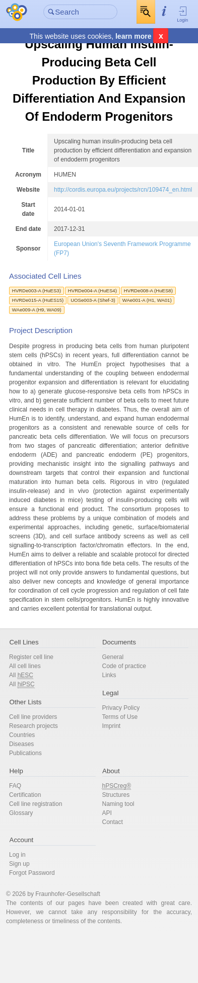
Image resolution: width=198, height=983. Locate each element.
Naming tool (118, 803)
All (21, 675)
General (113, 657)
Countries (22, 735)
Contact (112, 822)
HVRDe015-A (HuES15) (37, 300)
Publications (25, 753)
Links (109, 675)
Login (182, 14)
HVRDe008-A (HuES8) (148, 290)
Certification (25, 794)
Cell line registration (35, 803)
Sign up (19, 863)
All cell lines (25, 666)
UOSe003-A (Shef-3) (93, 300)
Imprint (111, 725)
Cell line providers (33, 716)
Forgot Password (32, 872)
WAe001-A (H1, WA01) (147, 300)
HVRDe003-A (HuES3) (36, 290)
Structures (116, 794)
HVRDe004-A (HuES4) (92, 290)
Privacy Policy (121, 707)
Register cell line (31, 657)
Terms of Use (120, 716)
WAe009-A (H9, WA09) (36, 309)
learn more (133, 36)
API (107, 812)
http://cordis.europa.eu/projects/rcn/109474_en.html (123, 189)
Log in (17, 854)
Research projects (33, 725)
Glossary (21, 812)
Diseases (21, 744)
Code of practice (124, 666)
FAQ (15, 785)
